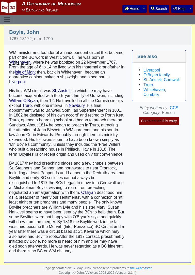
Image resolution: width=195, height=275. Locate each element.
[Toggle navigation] (7, 19)
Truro (27, 105)
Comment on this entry (159, 121)
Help (179, 9)
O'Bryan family (156, 75)
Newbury (77, 105)
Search (159, 9)
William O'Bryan (23, 100)
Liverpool (17, 82)
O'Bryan (88, 192)
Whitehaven (20, 62)
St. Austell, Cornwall (161, 80)
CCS (174, 108)
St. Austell (61, 91)
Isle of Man (25, 72)
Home (132, 9)
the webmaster (141, 268)
